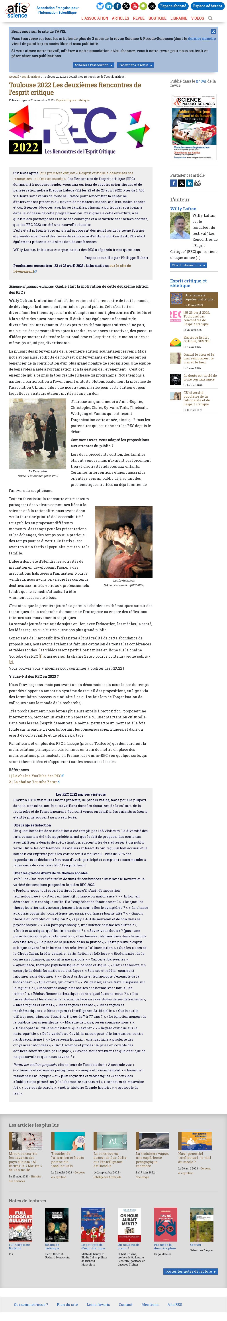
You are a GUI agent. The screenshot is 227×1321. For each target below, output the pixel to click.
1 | (10, 775)
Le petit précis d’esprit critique (93, 1246)
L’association (94, 18)
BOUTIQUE (157, 18)
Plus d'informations (186, 265)
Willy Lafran (183, 208)
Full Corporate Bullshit (19, 1246)
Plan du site (67, 1304)
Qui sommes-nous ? (31, 1304)
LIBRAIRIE (178, 18)
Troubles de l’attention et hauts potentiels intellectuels (67, 1159)
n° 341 (201, 81)
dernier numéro (202, 38)
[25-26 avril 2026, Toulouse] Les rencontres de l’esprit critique (197, 318)
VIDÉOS (197, 18)
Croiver (195, 1245)
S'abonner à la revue (133, 65)
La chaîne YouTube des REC (37, 775)
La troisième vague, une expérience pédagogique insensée (152, 1159)
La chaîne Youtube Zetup (35, 781)
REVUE (139, 18)
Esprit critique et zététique (72, 100)
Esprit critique (31, 76)
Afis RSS (174, 1304)
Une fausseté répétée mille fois (199, 297)
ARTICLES (120, 18)
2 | (11, 781)
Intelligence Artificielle (107, 1177)
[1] (40, 656)
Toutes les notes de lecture (188, 1271)
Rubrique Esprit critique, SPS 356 (197, 339)
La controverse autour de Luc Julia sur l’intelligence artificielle (110, 1159)
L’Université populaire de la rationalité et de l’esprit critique (197, 398)
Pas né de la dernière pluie (165, 1246)
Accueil (14, 76)
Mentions (150, 1304)
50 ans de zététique (52, 1246)
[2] (11, 662)
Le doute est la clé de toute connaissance (200, 377)
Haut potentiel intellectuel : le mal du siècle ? (194, 1157)
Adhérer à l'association (91, 65)
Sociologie (142, 1177)
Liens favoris (98, 1304)
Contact (126, 1304)
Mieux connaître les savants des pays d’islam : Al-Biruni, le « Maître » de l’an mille (25, 1161)
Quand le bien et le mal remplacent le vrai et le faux (199, 358)
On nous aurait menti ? (128, 1246)
